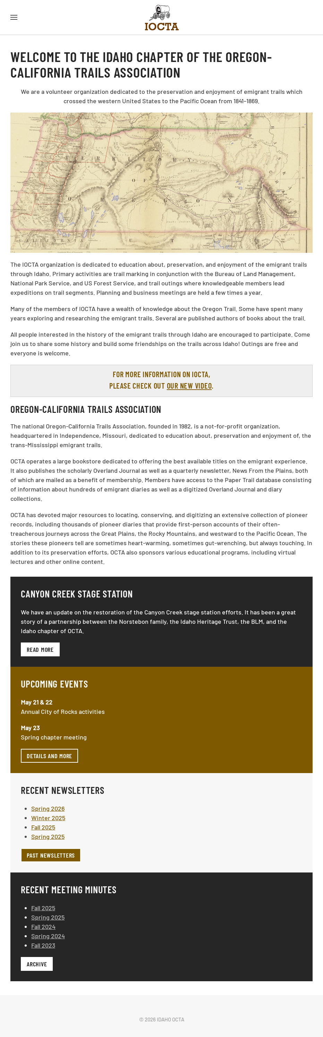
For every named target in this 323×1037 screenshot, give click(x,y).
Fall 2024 (43, 926)
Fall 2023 (43, 945)
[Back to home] (162, 17)
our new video (189, 385)
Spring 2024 (48, 936)
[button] (13, 17)
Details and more (49, 756)
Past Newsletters (51, 855)
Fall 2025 (43, 827)
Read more (40, 649)
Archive (37, 964)
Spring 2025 (48, 836)
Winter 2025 (48, 818)
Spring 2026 (48, 808)
